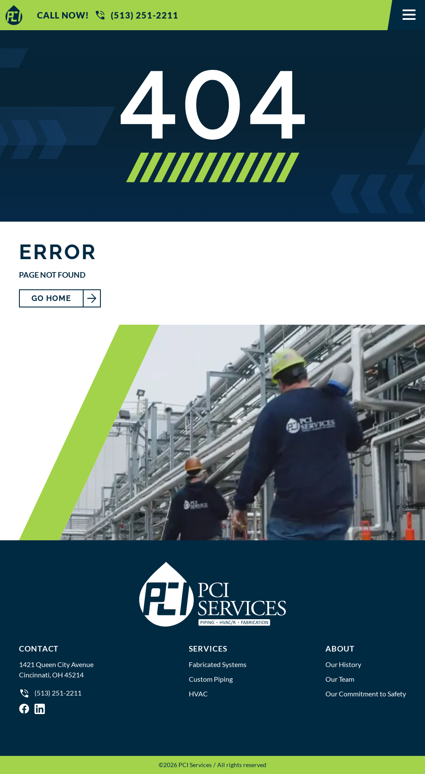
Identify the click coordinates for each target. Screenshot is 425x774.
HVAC (198, 693)
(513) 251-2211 (136, 15)
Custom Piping (211, 679)
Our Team (339, 679)
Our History (343, 664)
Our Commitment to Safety (365, 693)
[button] (409, 15)
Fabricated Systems (218, 664)
